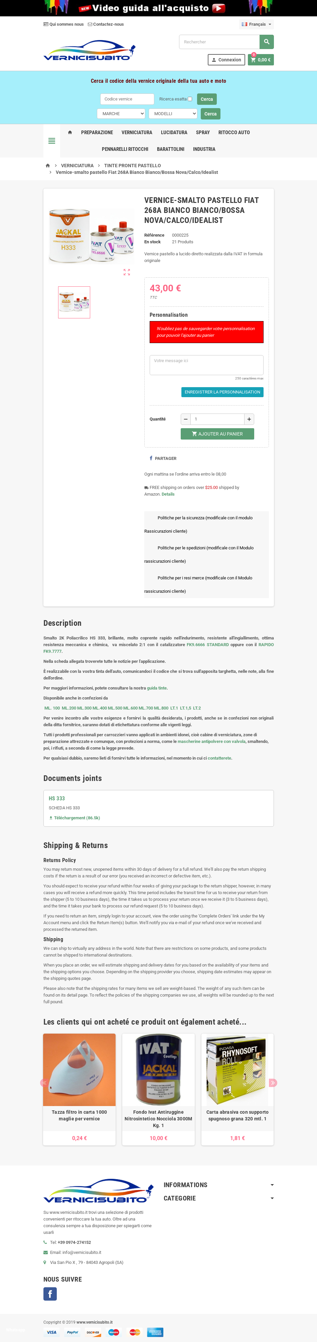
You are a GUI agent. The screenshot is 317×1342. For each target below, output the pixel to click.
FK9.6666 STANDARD (208, 644)
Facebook (50, 1294)
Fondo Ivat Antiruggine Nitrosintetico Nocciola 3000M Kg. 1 (158, 1118)
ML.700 (146, 708)
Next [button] (273, 1083)
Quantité (158, 419)
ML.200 (69, 708)
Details (168, 494)
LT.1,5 (185, 708)
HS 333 (57, 798)
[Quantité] (217, 419)
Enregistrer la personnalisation (222, 391)
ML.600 (130, 708)
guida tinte (157, 688)
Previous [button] (44, 1083)
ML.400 (100, 708)
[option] (79, 1089)
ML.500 (115, 708)
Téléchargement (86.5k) (74, 817)
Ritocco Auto (234, 132)
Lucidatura (174, 132)
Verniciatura (137, 132)
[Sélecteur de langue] (256, 24)
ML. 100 (52, 708)
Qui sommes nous (63, 24)
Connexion (226, 60)
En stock (152, 241)
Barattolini (170, 149)
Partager (162, 458)
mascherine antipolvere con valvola (212, 741)
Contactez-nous (106, 24)
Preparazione (97, 132)
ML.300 (84, 708)
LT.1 (174, 708)
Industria (204, 149)
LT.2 (197, 708)
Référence (154, 235)
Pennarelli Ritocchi (125, 149)
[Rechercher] (226, 42)
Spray (203, 132)
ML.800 (161, 708)
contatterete (219, 758)
